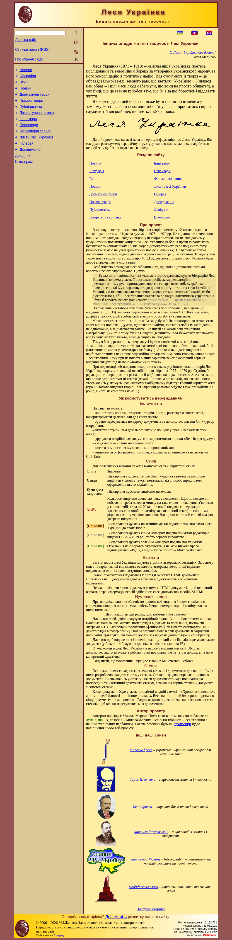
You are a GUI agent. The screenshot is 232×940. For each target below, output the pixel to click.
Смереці (59, 935)
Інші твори (28, 125)
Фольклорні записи (35, 139)
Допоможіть (116, 916)
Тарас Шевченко (142, 779)
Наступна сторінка (151, 909)
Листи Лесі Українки (36, 145)
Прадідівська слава (143, 887)
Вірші (24, 84)
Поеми (25, 91)
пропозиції (182, 724)
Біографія (27, 77)
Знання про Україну (145, 859)
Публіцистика (30, 111)
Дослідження (30, 159)
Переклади (28, 132)
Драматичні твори (34, 98)
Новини (25, 71)
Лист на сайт (26, 40)
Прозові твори (31, 105)
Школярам (24, 172)
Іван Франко (142, 807)
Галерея (26, 152)
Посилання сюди (29, 59)
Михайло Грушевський (151, 832)
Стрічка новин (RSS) (32, 49)
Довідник (22, 166)
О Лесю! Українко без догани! (193, 52)
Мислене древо (141, 750)
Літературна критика (36, 118)
